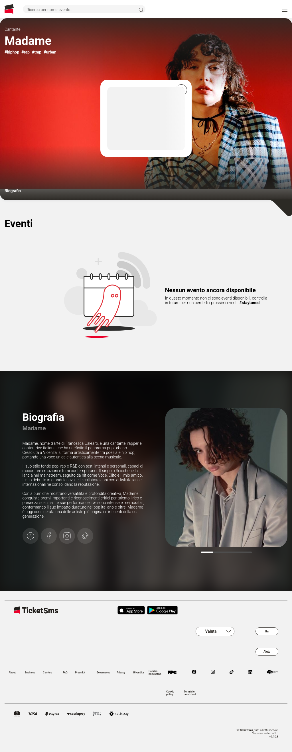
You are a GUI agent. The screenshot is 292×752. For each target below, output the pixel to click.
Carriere (47, 672)
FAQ (65, 672)
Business (30, 672)
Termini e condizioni (190, 693)
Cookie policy (170, 693)
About (12, 672)
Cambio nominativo (155, 672)
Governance (103, 672)
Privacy (121, 672)
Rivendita (138, 672)
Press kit (80, 672)
